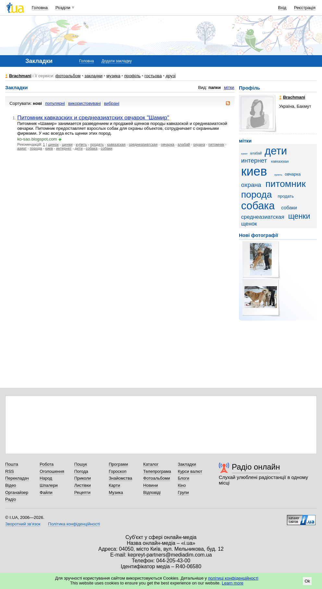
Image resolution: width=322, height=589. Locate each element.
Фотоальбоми (156, 478)
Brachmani (20, 75)
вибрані (111, 103)
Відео (10, 485)
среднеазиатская (143, 144)
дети (78, 148)
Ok (307, 581)
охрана (199, 144)
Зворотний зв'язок (22, 524)
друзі (171, 75)
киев (49, 148)
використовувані (84, 103)
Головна (40, 7)
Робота (47, 464)
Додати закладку (117, 61)
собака (91, 148)
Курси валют (190, 471)
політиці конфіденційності (233, 578)
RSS (9, 471)
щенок (53, 144)
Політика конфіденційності (74, 524)
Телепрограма (157, 471)
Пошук (80, 464)
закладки (93, 75)
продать (97, 144)
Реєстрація (305, 7)
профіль (132, 75)
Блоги (183, 478)
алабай (184, 144)
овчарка (168, 144)
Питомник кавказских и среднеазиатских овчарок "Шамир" (93, 117)
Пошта (11, 464)
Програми (118, 464)
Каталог (150, 464)
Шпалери (49, 485)
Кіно (182, 485)
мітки (229, 87)
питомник (216, 144)
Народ (46, 478)
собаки (106, 148)
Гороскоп (117, 471)
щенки (67, 144)
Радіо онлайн (256, 466)
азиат (22, 148)
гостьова (153, 75)
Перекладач (17, 478)
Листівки (82, 485)
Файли (46, 492)
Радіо (10, 499)
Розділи (63, 7)
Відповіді (152, 492)
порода (36, 148)
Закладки (187, 464)
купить (81, 144)
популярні (55, 103)
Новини (150, 485)
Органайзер (16, 492)
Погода (81, 471)
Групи (183, 492)
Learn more (232, 583)
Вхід (282, 7)
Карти (114, 485)
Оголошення (52, 471)
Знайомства (120, 478)
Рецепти (82, 492)
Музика (116, 492)
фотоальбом (68, 75)
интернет (63, 148)
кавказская (116, 144)
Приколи (82, 478)
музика (113, 75)
